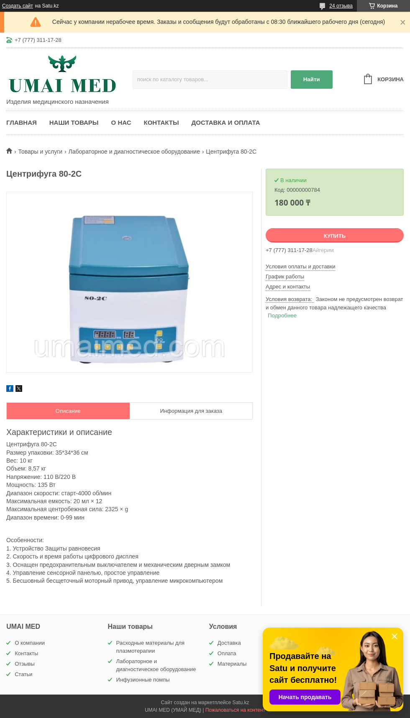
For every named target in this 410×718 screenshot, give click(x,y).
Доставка (229, 643)
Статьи (23, 674)
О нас (121, 122)
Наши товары (74, 122)
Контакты (161, 122)
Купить (335, 236)
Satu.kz (240, 702)
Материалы (232, 664)
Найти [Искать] (311, 79)
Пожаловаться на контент (235, 710)
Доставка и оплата (226, 122)
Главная (21, 122)
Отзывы (25, 664)
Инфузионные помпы (143, 680)
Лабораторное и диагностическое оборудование (134, 151)
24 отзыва (341, 6)
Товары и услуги (40, 151)
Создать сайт (17, 6)
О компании (30, 643)
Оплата (227, 653)
